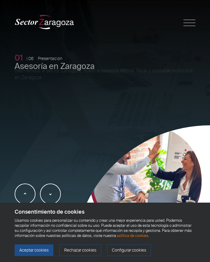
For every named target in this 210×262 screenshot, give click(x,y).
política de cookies (132, 235)
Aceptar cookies (34, 250)
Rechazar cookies (80, 250)
